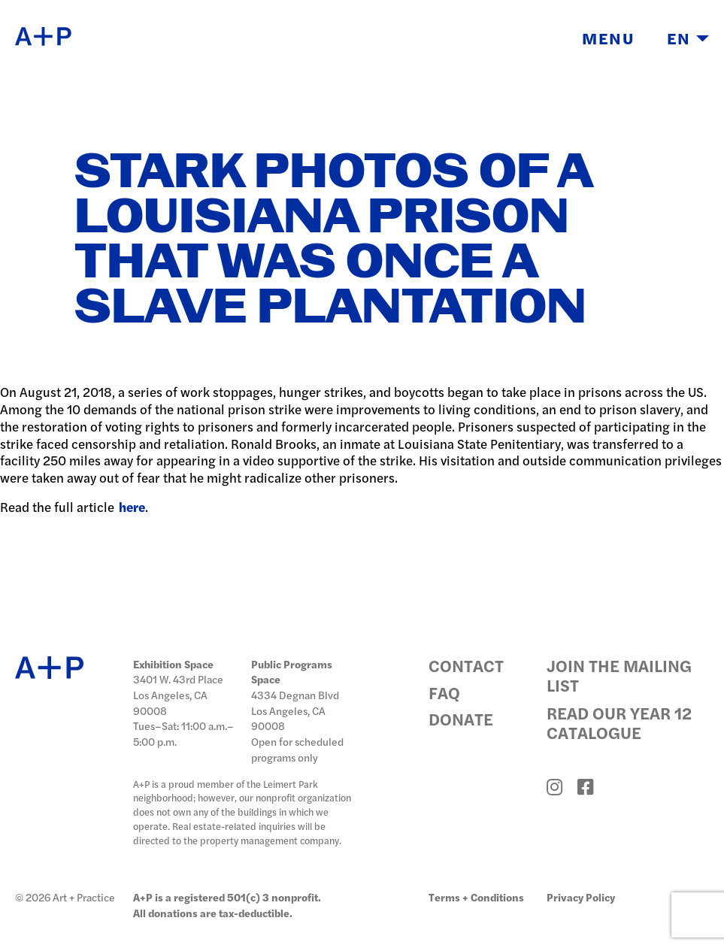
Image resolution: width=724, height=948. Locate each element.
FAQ (444, 693)
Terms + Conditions (476, 896)
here (132, 507)
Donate (461, 719)
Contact (466, 666)
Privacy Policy (581, 896)
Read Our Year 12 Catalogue (619, 722)
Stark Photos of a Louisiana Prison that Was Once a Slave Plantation (333, 240)
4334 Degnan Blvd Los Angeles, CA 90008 (295, 710)
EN (688, 37)
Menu (608, 37)
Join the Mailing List (619, 675)
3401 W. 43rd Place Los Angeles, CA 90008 (178, 694)
